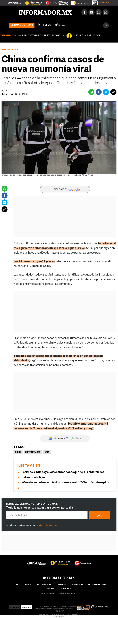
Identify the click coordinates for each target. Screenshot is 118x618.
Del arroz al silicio (33, 477)
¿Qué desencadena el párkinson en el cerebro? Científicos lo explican (66, 482)
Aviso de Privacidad (46, 615)
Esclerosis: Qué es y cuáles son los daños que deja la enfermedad (63, 472)
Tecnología (77, 585)
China (18, 452)
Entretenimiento (97, 585)
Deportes (61, 585)
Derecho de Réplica (62, 615)
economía (66, 589)
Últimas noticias (22, 25)
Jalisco (16, 585)
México (28, 585)
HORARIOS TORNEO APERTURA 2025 (39, 36)
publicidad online (68, 593)
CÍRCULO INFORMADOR (87, 36)
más (60, 25)
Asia (47, 452)
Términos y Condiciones (46, 525)
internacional (44, 585)
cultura (51, 589)
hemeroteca (47, 593)
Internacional (10, 50)
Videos (44, 24)
